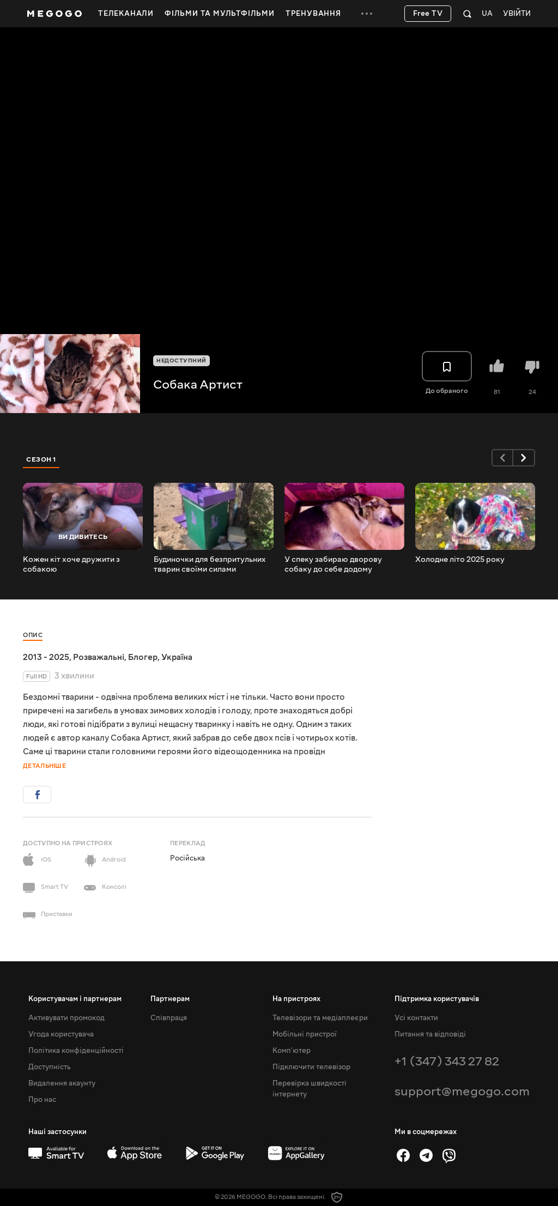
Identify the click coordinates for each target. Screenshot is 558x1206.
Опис (33, 635)
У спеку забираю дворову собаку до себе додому (333, 564)
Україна (176, 657)
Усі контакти (416, 1018)
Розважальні (98, 657)
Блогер (142, 657)
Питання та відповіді (430, 1034)
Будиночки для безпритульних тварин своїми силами (210, 564)
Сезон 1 (41, 459)
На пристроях (296, 999)
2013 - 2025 (46, 657)
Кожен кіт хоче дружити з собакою (71, 564)
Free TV (428, 14)
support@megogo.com (462, 1091)
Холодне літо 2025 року (460, 560)
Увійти (517, 14)
